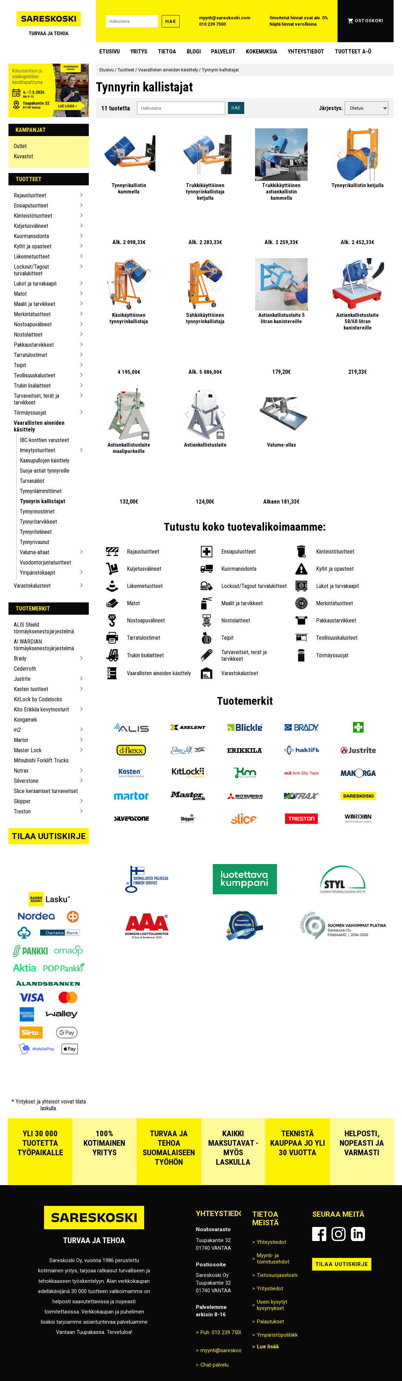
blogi (194, 51)
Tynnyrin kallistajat (42, 501)
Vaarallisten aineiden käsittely (39, 426)
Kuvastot (23, 156)
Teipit (20, 365)
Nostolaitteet (28, 334)
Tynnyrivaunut (34, 542)
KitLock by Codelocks (38, 699)
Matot (20, 293)
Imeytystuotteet (37, 450)
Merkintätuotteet (32, 314)
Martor (21, 740)
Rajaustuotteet (30, 195)
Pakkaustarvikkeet (34, 344)
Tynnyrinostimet (37, 511)
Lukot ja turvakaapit (35, 283)
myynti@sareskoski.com (224, 17)
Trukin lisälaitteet (32, 385)
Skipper (22, 801)
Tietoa (167, 51)
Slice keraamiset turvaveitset (46, 791)
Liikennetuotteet (32, 256)
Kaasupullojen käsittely (44, 460)
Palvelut (223, 51)
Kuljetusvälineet (31, 226)
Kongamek (25, 719)
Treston (22, 811)
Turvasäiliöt (32, 481)
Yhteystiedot (306, 51)
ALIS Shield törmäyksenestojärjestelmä (44, 628)
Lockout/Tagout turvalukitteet (31, 270)
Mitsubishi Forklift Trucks (41, 760)
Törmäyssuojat (30, 412)
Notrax (21, 770)
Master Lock (28, 750)
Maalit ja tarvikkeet (34, 304)
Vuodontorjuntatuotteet (45, 562)
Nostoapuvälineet (33, 324)
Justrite (22, 679)
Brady (20, 658)
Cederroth (25, 668)
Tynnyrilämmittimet (41, 491)
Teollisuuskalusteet (34, 375)
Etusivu (109, 51)
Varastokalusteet (32, 585)
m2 (17, 730)
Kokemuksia (261, 51)
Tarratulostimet (30, 355)
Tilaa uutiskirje (49, 836)
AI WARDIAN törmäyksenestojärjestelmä (44, 645)
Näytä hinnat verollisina (293, 24)
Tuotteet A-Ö (353, 51)
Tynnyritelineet (36, 532)
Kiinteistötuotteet (33, 215)
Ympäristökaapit (37, 572)
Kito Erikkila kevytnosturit (41, 709)
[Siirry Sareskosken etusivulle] (48, 21)
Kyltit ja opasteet (32, 246)
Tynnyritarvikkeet (38, 521)
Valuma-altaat (34, 552)
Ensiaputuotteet (31, 205)
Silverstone (26, 781)
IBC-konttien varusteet (44, 440)
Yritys (138, 51)
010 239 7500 (212, 24)
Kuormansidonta (31, 236)
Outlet (20, 146)
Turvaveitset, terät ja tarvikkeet (36, 399)
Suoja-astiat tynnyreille (44, 470)
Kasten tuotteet (31, 689)
